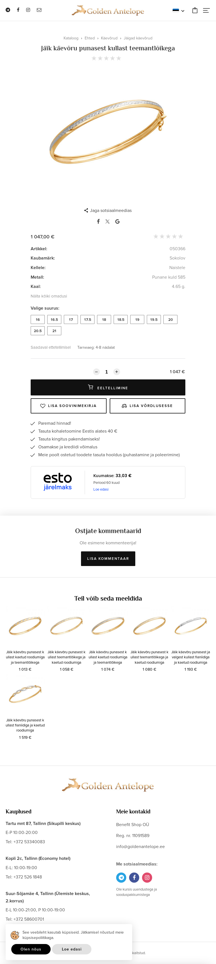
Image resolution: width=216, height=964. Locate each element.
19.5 (154, 319)
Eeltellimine (108, 387)
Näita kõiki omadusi (49, 296)
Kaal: (36, 286)
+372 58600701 (29, 919)
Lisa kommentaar (108, 558)
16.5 (54, 319)
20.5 (38, 331)
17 (71, 319)
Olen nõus (31, 949)
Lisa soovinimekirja (68, 405)
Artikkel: (39, 249)
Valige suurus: (45, 308)
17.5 (87, 319)
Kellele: (38, 267)
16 (38, 319)
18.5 (120, 319)
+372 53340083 (29, 842)
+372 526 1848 (28, 877)
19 (137, 319)
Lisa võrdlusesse (147, 405)
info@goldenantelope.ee (140, 846)
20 (170, 319)
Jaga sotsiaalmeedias (111, 210)
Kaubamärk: (43, 258)
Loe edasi (101, 489)
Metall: (37, 277)
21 (54, 331)
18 (104, 319)
